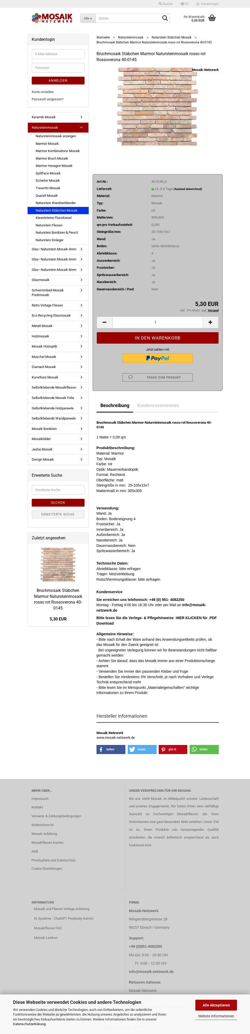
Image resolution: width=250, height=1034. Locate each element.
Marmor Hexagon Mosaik (54, 166)
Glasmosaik (40, 280)
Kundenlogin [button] (207, 4)
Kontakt (37, 807)
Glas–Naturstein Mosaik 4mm (54, 249)
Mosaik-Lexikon (45, 938)
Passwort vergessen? (47, 99)
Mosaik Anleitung (44, 834)
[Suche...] (87, 18)
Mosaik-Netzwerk (205, 70)
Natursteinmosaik (45, 127)
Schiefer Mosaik (48, 180)
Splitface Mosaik (48, 173)
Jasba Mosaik (42, 449)
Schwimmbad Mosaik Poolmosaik (48, 292)
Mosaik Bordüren (44, 429)
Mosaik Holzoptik (44, 346)
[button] (185, 4)
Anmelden (58, 80)
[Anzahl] (157, 322)
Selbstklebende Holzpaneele (53, 408)
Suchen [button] (166, 4)
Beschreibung (114, 405)
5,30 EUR (58, 619)
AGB (34, 851)
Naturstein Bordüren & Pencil (57, 232)
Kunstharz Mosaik (45, 377)
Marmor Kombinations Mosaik (58, 151)
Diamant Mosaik (44, 367)
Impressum (39, 799)
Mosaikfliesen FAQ (48, 928)
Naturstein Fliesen (49, 225)
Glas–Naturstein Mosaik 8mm (54, 270)
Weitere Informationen (216, 1016)
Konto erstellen (43, 92)
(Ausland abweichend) (188, 189)
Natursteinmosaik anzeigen (56, 136)
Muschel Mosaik (44, 357)
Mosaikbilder (41, 439)
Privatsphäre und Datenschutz (53, 860)
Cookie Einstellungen (46, 869)
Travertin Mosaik (48, 188)
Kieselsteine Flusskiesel (54, 218)
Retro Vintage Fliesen (47, 305)
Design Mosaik (43, 459)
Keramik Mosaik (44, 117)
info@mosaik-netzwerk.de (151, 972)
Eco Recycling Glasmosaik (51, 315)
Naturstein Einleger (49, 240)
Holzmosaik (40, 336)
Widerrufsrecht (42, 825)
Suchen (58, 503)
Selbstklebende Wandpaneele (54, 418)
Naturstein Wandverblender (56, 203)
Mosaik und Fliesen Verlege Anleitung (61, 909)
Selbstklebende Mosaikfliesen (54, 387)
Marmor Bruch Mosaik (52, 158)
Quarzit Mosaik (47, 196)
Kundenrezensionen (158, 405)
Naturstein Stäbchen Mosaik (57, 210)
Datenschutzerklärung (29, 1024)
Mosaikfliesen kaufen (47, 843)
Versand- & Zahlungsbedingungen (56, 816)
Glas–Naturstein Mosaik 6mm (54, 259)
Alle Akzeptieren (216, 1005)
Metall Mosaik (42, 326)
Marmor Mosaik (47, 144)
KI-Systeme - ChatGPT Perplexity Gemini (63, 918)
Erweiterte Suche (58, 514)
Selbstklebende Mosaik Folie (53, 398)
